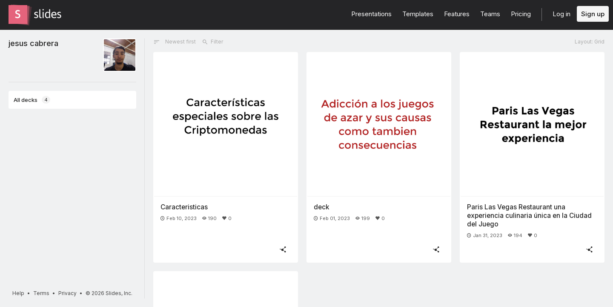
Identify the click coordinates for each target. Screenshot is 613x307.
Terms (41, 293)
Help (18, 293)
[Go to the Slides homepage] (18, 14)
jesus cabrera (33, 43)
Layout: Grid (589, 41)
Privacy (67, 293)
